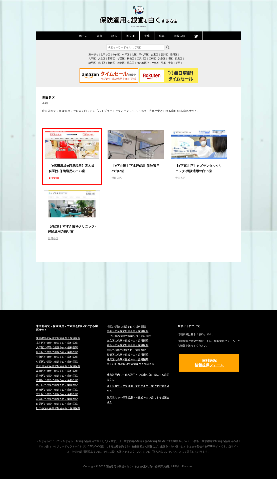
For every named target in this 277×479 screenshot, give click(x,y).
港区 (170, 58)
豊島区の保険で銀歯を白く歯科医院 (127, 345)
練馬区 (92, 62)
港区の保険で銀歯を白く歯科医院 (126, 326)
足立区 (130, 62)
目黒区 (178, 58)
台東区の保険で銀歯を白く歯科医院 (57, 389)
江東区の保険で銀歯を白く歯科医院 (57, 380)
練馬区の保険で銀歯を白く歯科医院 (127, 359)
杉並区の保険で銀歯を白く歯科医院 (57, 361)
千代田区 (144, 54)
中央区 (116, 54)
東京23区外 (143, 62)
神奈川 (130, 35)
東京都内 (93, 54)
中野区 (125, 54)
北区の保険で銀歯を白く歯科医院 (126, 350)
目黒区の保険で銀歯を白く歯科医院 (57, 403)
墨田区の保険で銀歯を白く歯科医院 (57, 385)
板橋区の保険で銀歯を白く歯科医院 (127, 354)
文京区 (101, 58)
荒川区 (101, 62)
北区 (134, 54)
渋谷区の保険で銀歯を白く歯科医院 (57, 399)
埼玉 (114, 35)
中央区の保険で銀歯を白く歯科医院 (127, 331)
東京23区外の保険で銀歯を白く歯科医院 (130, 364)
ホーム (83, 35)
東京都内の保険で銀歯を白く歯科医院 (58, 338)
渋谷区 (161, 58)
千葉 (147, 35)
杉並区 (121, 58)
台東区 (154, 54)
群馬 (162, 35)
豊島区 (121, 62)
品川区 (164, 54)
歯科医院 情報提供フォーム (209, 362)
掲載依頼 (179, 35)
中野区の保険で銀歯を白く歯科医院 (57, 356)
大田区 (92, 58)
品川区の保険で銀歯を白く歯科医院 (57, 342)
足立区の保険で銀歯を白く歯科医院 (57, 375)
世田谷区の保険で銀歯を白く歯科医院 (58, 408)
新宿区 (111, 58)
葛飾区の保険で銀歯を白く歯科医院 (57, 370)
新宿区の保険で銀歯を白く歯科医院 (57, 352)
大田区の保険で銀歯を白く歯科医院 (57, 347)
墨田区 (173, 54)
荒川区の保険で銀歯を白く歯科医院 (57, 394)
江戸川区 (141, 58)
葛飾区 (111, 62)
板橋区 (130, 58)
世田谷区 (105, 54)
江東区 (152, 58)
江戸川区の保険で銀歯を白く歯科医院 (58, 366)
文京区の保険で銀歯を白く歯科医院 (127, 340)
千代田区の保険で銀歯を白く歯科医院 (129, 336)
